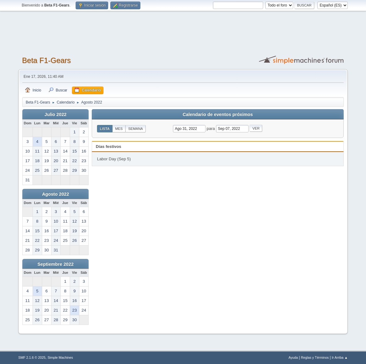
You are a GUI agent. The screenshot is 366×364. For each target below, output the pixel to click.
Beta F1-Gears (46, 60)
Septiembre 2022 (55, 264)
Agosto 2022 (55, 194)
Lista (105, 129)
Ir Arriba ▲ (340, 357)
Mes (119, 129)
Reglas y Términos (315, 357)
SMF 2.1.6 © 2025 (32, 357)
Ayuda (293, 357)
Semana (135, 129)
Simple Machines (60, 357)
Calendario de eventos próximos (218, 114)
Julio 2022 (56, 114)
